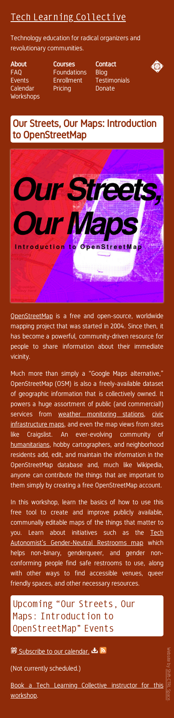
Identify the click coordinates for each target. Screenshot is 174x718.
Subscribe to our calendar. (50, 651)
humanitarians (30, 444)
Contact (105, 64)
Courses (64, 64)
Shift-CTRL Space (168, 684)
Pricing (62, 88)
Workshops (25, 96)
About (19, 64)
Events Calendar (22, 84)
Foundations (70, 72)
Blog (101, 72)
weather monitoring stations (101, 414)
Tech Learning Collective (68, 16)
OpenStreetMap (32, 316)
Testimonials (112, 80)
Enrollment (67, 80)
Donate (105, 88)
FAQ (16, 72)
